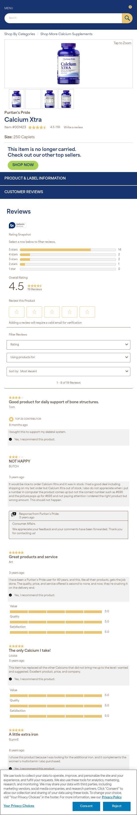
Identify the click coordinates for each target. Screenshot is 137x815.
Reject (117, 806)
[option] (68, 64)
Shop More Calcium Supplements (66, 34)
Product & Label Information (35, 178)
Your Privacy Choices (19, 806)
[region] (68, 792)
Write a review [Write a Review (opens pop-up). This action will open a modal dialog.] (73, 127)
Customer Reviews (23, 192)
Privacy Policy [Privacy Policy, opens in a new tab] (112, 797)
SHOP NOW (23, 165)
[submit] (127, 18)
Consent (86, 806)
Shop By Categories (19, 34)
